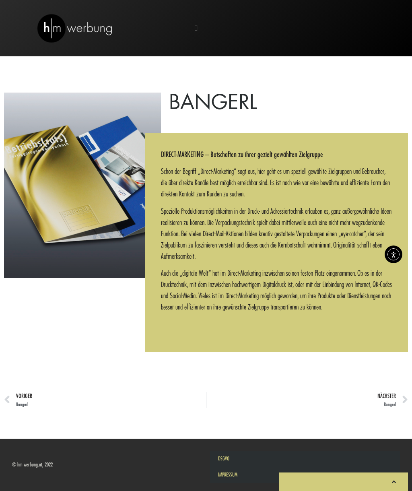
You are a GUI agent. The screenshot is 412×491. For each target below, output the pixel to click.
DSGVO (223, 458)
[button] (196, 28)
